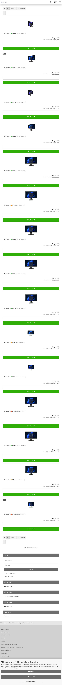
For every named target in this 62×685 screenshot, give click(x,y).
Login (31, 569)
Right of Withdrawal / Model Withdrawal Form (12, 647)
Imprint (3, 638)
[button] (4, 8)
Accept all (31, 671)
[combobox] (13, 8)
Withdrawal (4, 653)
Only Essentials (31, 677)
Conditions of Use (5, 635)
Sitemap (6, 616)
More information (31, 681)
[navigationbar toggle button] (60, 2)
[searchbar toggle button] (51, 2)
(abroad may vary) (21, 33)
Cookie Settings (5, 656)
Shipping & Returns (6, 650)
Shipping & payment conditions (9, 644)
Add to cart (31, 48)
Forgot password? (8, 576)
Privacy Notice (17, 668)
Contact (3, 641)
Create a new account (9, 573)
